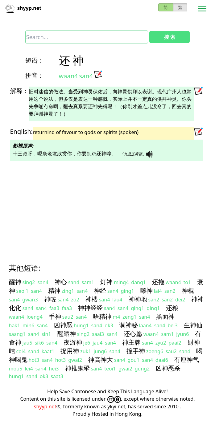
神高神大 (100, 359)
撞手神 (135, 351)
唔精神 (102, 316)
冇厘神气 (186, 359)
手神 (55, 316)
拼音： (34, 75)
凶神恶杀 (168, 368)
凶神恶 (63, 325)
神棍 (188, 290)
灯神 (106, 282)
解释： (19, 91)
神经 (100, 290)
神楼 (91, 299)
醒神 (15, 282)
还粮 (172, 308)
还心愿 (133, 333)
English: (21, 131)
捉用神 (69, 351)
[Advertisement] (107, 207)
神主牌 (131, 342)
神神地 (138, 299)
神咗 (50, 299)
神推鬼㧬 (77, 368)
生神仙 (193, 325)
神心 (61, 282)
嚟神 (146, 290)
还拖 (158, 282)
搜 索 (169, 37)
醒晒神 (66, 333)
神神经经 (90, 308)
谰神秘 (128, 325)
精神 (54, 290)
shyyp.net (45, 406)
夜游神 (73, 342)
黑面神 (165, 316)
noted (186, 398)
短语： (34, 60)
